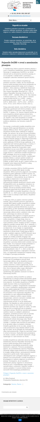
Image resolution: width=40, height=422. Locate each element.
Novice (14, 384)
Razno (19, 384)
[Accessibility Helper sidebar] (38, 2)
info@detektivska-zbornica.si (20, 16)
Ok (20, 420)
